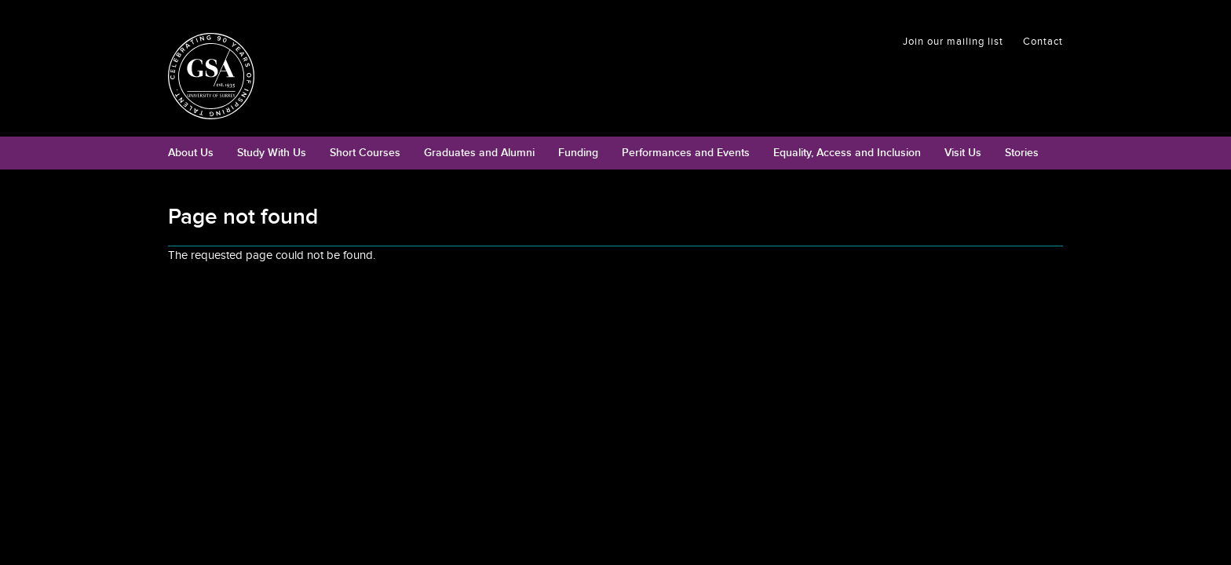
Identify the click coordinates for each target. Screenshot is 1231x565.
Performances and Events (686, 152)
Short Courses (365, 152)
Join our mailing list (953, 41)
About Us (191, 152)
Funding (578, 152)
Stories (1022, 152)
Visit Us (962, 152)
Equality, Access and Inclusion (847, 152)
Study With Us (271, 152)
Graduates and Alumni (479, 152)
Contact (1043, 41)
